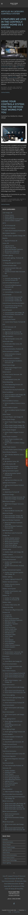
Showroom (22, 875)
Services (16, 875)
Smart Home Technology (10, 860)
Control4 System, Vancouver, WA (11, 88)
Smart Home (6, 852)
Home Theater (7, 844)
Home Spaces (12, 877)
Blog (23, 885)
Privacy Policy (19, 888)
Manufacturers (16, 885)
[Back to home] (14, 4)
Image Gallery (7, 885)
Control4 (5, 839)
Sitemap (13, 888)
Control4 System (6, 89)
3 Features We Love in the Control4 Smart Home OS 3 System (13, 23)
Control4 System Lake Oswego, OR (11, 200)
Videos (22, 883)
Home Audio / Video (21, 880)
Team (5, 877)
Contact (7, 888)
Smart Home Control (8, 857)
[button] (2, 4)
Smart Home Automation (10, 855)
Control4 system (12, 77)
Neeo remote (20, 67)
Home (4, 875)
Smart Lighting (7, 863)
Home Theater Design (9, 847)
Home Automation (8, 842)
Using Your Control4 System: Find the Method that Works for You (12, 107)
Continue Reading (5, 92)
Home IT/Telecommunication (11, 883)
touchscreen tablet (6, 67)
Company (9, 875)
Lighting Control (7, 850)
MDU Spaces (20, 877)
